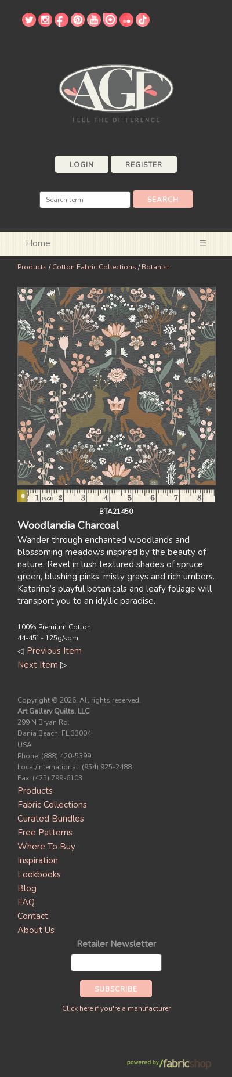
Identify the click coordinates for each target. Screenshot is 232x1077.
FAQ (26, 902)
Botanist (155, 267)
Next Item (37, 665)
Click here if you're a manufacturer (116, 1008)
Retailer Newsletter (116, 944)
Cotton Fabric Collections (94, 267)
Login (82, 165)
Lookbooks (39, 874)
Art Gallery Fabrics (116, 92)
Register (143, 165)
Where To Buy (46, 846)
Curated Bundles (50, 818)
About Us (36, 930)
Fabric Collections (52, 805)
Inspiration (37, 860)
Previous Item (54, 651)
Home (38, 243)
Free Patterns (44, 832)
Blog (27, 888)
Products (32, 267)
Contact (32, 916)
